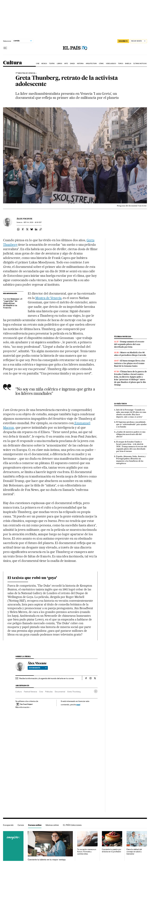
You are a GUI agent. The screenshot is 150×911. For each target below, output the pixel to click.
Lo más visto (120, 404)
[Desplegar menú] (5, 48)
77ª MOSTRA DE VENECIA (25, 73)
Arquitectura (91, 63)
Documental (60, 691)
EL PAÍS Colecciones (72, 825)
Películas (49, 691)
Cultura (12, 63)
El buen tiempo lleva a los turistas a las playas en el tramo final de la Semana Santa (129, 363)
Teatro (52, 63)
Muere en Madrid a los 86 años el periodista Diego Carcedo (130, 353)
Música (44, 63)
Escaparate (8, 825)
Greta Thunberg (74, 691)
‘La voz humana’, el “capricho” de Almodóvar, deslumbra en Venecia (12, 303)
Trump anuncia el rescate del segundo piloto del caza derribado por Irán (129, 344)
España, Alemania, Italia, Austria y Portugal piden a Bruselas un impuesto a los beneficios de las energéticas (131, 460)
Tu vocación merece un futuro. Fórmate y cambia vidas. (86, 851)
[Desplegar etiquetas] (96, 691)
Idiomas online (52, 825)
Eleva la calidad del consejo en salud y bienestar (134, 851)
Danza (72, 63)
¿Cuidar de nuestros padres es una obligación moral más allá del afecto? (130, 434)
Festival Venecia (30, 691)
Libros (59, 63)
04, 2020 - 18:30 (33, 222)
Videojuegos (111, 63)
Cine (37, 63)
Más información (23, 707)
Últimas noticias (140, 63)
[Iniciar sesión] (138, 41)
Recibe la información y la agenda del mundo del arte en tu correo (46, 678)
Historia (80, 63)
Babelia (128, 63)
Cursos (21, 825)
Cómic (101, 63)
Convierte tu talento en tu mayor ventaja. (47, 859)
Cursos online (34, 825)
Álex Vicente (24, 218)
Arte (66, 63)
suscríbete (123, 41)
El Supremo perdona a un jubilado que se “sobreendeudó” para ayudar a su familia (131, 424)
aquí (78, 704)
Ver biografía (38, 668)
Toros (120, 63)
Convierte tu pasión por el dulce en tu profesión (111, 850)
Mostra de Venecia (48, 298)
